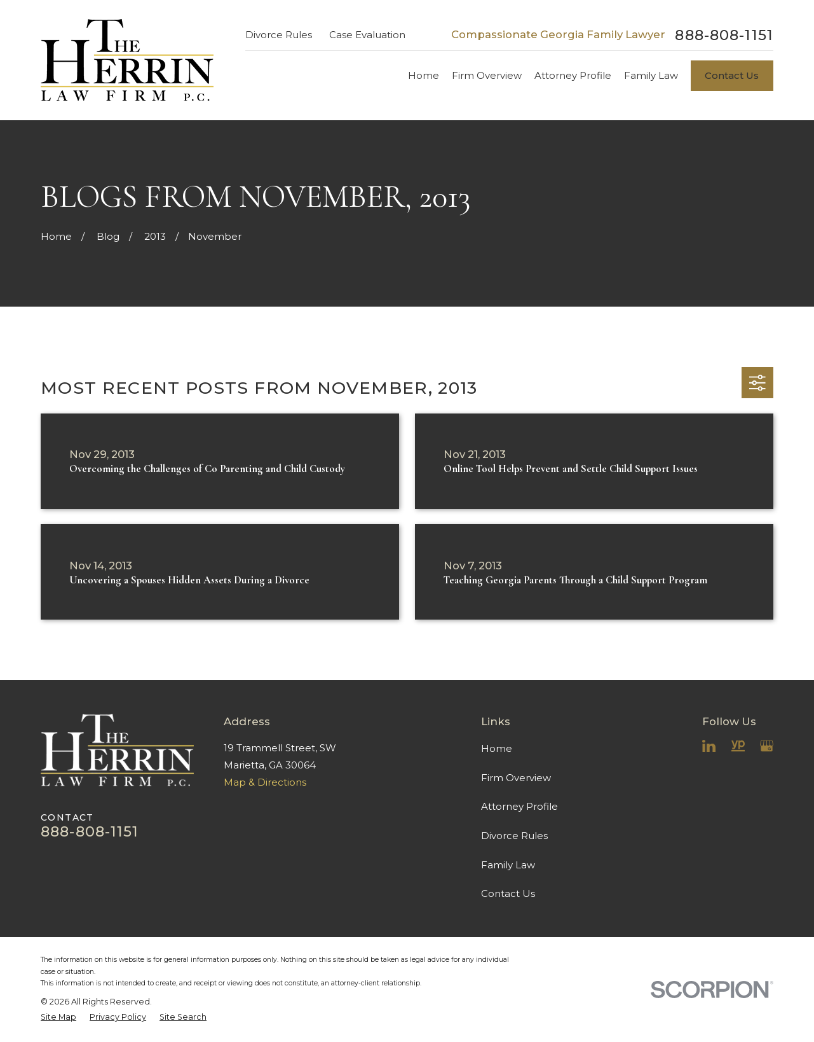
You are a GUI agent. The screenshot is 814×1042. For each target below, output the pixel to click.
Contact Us (732, 75)
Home (496, 748)
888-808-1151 (724, 35)
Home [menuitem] (423, 75)
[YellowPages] (738, 746)
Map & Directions (265, 782)
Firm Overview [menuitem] (487, 75)
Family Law (508, 865)
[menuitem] (58, 1017)
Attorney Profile (519, 806)
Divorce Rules (278, 35)
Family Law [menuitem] (651, 75)
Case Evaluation (367, 35)
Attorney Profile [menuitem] (572, 75)
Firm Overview (516, 778)
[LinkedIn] (709, 746)
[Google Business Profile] (766, 746)
